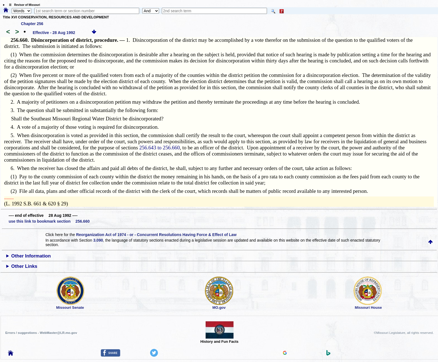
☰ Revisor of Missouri (23, 4)
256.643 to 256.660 (159, 147)
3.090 (98, 240)
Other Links (24, 266)
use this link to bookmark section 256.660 (49, 221)
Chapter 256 (32, 23)
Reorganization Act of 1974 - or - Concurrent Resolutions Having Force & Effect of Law (156, 234)
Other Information (31, 256)
